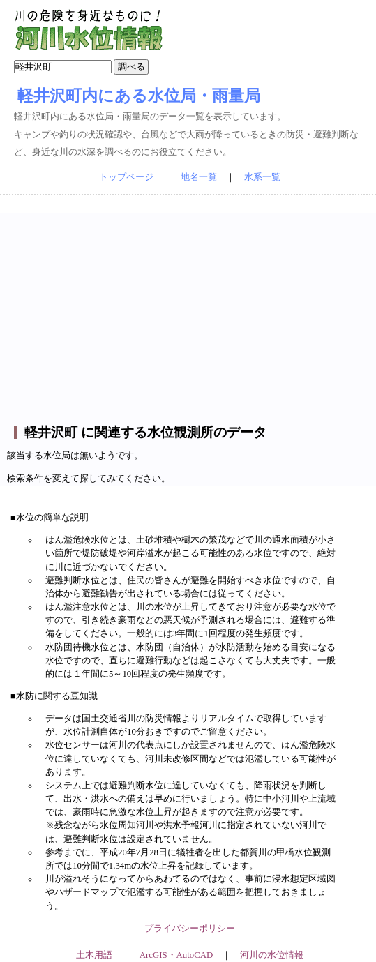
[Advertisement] (190, 310)
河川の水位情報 (271, 955)
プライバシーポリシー (189, 928)
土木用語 (94, 955)
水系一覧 (262, 177)
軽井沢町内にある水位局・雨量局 (138, 96)
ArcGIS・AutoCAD (176, 955)
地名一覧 (199, 177)
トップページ (126, 177)
